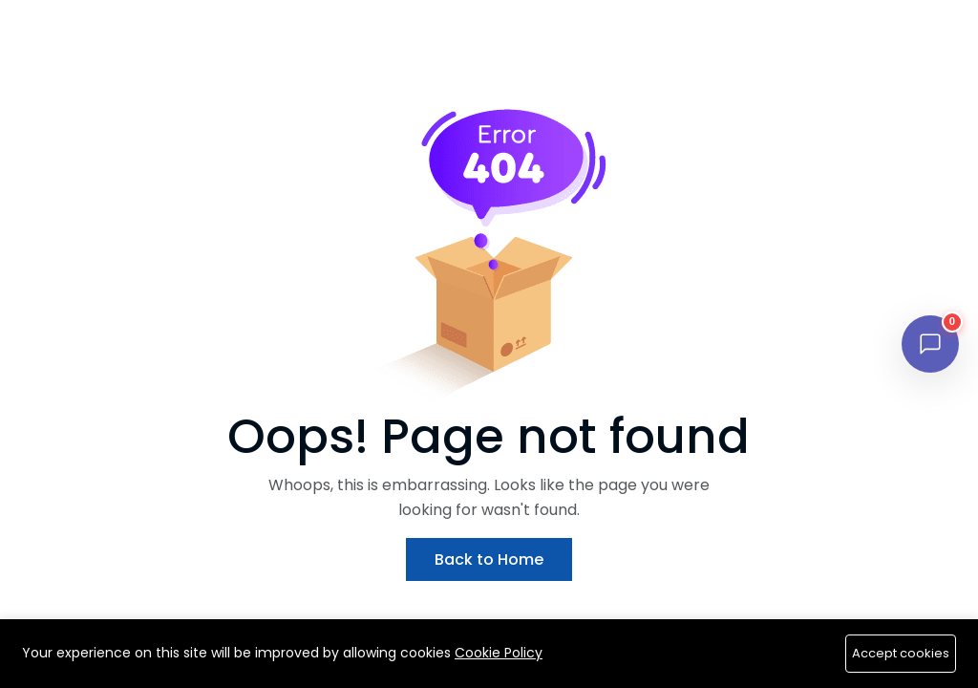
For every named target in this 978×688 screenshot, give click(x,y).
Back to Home (489, 559)
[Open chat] (930, 344)
